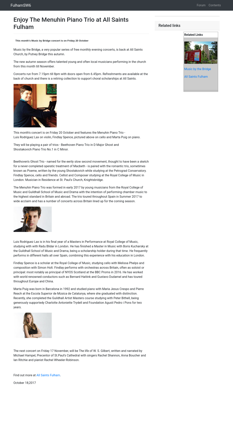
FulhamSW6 (21, 5)
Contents (215, 5)
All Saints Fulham (48, 375)
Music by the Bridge (197, 69)
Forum (201, 5)
